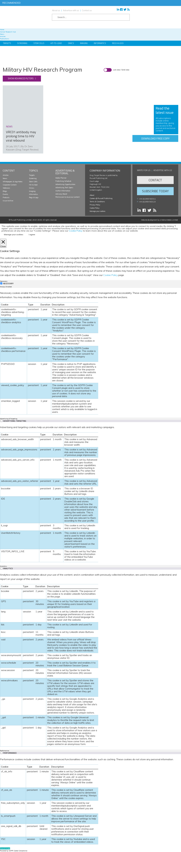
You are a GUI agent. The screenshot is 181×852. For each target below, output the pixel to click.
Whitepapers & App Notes (12, 182)
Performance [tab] (4, 751)
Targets (7, 43)
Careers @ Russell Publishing (101, 198)
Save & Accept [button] (5, 848)
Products (6, 197)
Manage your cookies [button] (97, 211)
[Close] (3, 243)
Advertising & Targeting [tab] (8, 419)
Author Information (62, 191)
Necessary (8, 283)
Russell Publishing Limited (21, 220)
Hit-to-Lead (56, 43)
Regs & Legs (118, 43)
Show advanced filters (21, 78)
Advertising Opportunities (65, 184)
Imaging (84, 43)
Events (5, 194)
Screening (22, 43)
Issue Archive (8, 201)
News (5, 178)
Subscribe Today (155, 191)
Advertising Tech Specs (64, 187)
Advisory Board (61, 194)
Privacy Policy (95, 205)
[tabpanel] (90, 352)
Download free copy (155, 138)
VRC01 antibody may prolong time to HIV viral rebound (21, 136)
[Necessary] (1, 283)
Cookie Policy (94, 208)
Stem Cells (38, 43)
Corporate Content (9, 185)
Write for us (143, 170)
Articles (6, 175)
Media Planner (60, 178)
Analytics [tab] (3, 566)
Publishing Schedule (63, 181)
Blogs (5, 191)
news (9, 126)
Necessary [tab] (3, 281)
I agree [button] (32, 234)
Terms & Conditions (97, 202)
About (92, 195)
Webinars (6, 188)
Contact (155, 180)
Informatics (100, 43)
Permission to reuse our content (67, 197)
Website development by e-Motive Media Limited (159, 220)
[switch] (1, 421)
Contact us (87, 10)
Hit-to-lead (33, 185)
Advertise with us (71, 10)
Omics (71, 43)
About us (56, 10)
